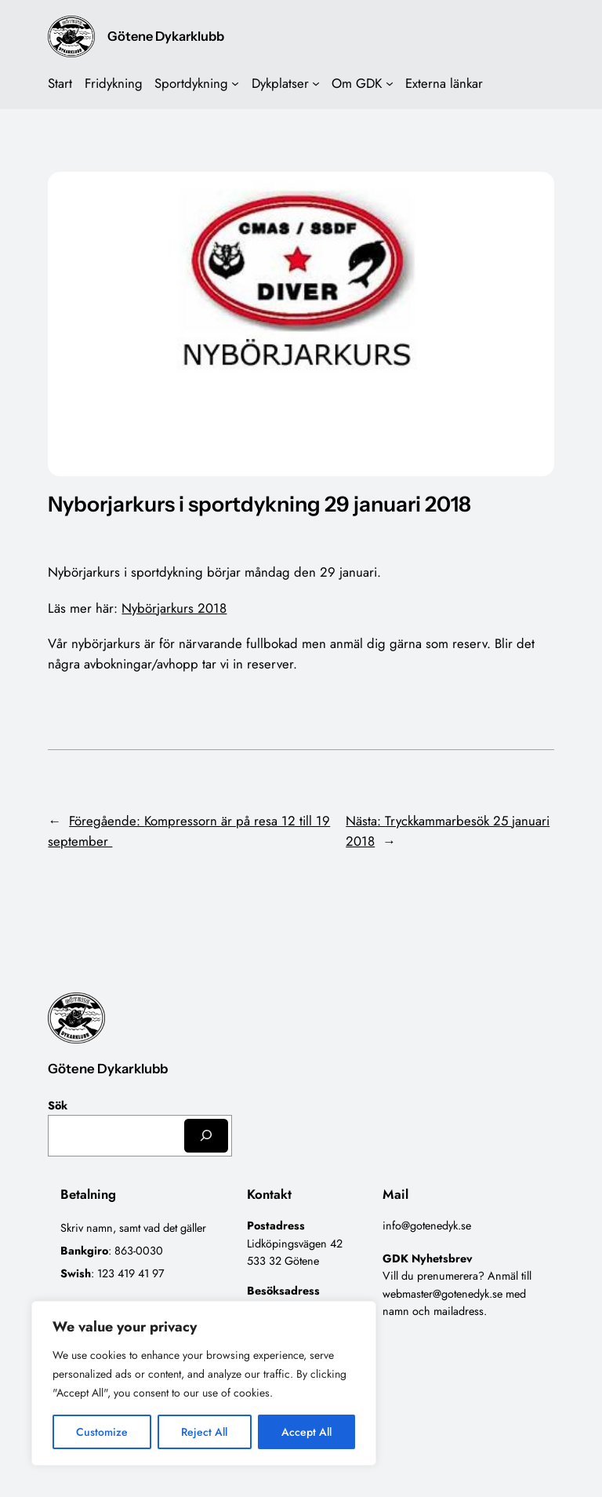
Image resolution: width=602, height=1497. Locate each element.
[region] (203, 1383)
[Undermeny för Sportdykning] (235, 83)
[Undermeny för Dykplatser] (316, 83)
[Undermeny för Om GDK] (389, 83)
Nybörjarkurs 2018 (174, 608)
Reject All (204, 1432)
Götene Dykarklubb (165, 36)
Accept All (306, 1432)
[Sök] (206, 1136)
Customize (102, 1432)
